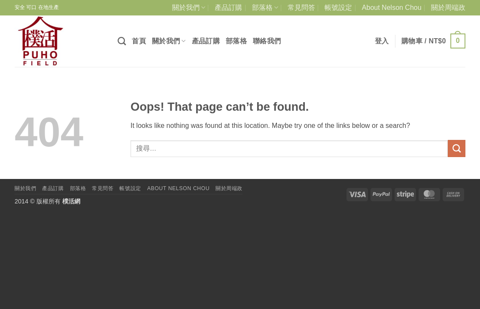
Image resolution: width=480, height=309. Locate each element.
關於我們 (188, 7)
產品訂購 (228, 7)
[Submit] (456, 148)
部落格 (265, 7)
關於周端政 (448, 7)
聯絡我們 (267, 41)
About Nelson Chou (392, 7)
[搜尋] (122, 41)
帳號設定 (338, 7)
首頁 (139, 41)
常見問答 (301, 7)
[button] (382, 41)
